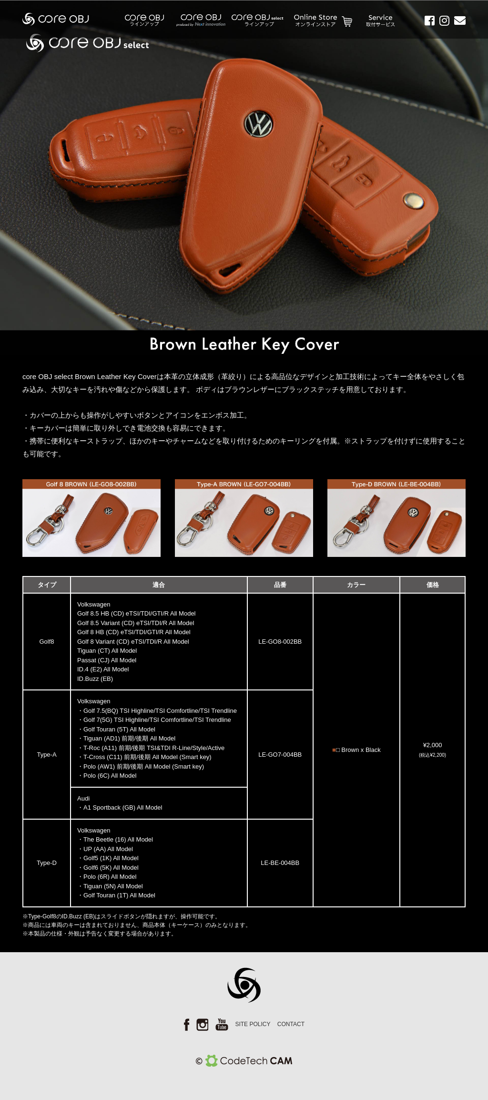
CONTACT (291, 1024)
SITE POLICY (252, 1024)
